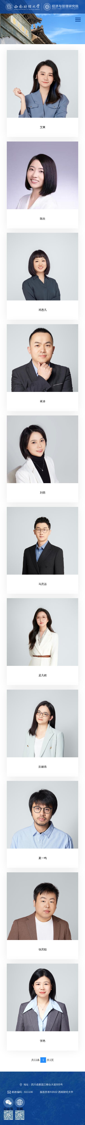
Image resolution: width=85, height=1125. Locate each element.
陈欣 (42, 218)
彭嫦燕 (43, 766)
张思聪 (43, 949)
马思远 (43, 584)
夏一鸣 (43, 858)
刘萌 (42, 492)
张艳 (42, 1040)
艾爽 (42, 127)
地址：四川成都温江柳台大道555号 (43, 1084)
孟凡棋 (43, 675)
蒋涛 (42, 401)
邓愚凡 (43, 310)
